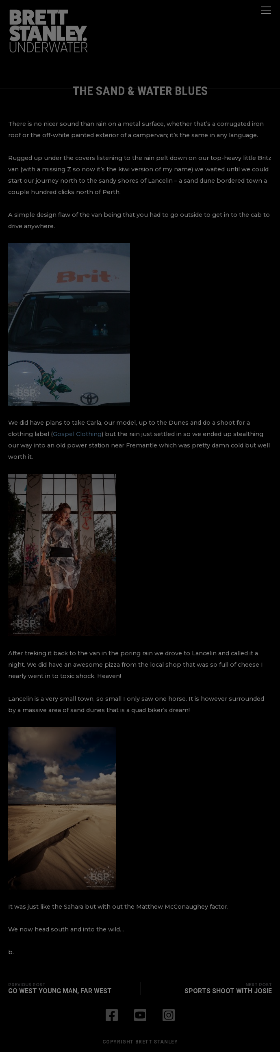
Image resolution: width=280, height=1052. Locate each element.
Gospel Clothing (77, 434)
